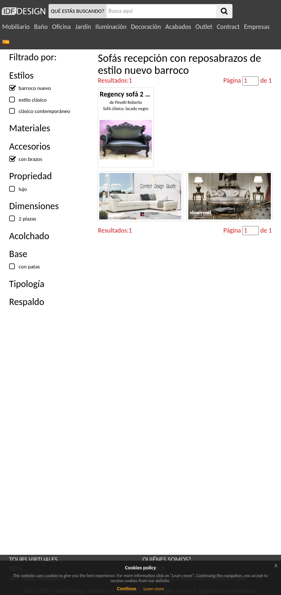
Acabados (178, 27)
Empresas (257, 27)
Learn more (153, 588)
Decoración (146, 27)
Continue (126, 588)
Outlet (204, 27)
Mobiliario (16, 27)
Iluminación (110, 27)
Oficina (61, 27)
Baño (40, 27)
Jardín (83, 27)
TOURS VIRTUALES (33, 560)
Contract (228, 27)
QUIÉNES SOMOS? (166, 560)
